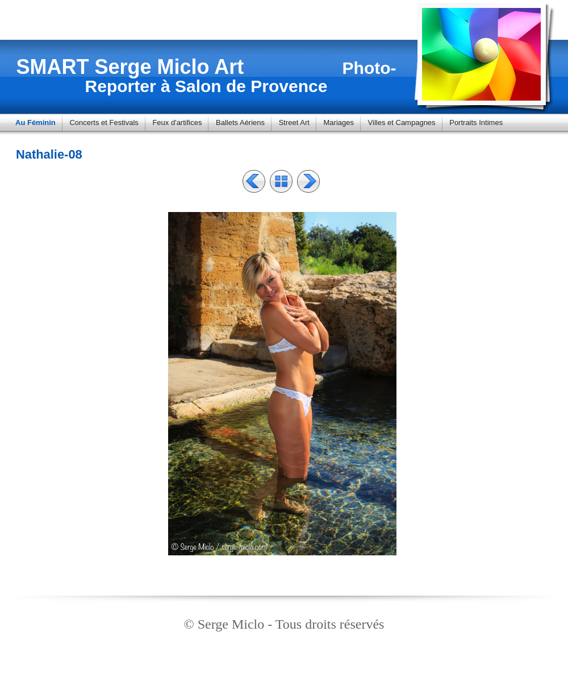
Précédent (254, 181)
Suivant (308, 181)
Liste (281, 181)
